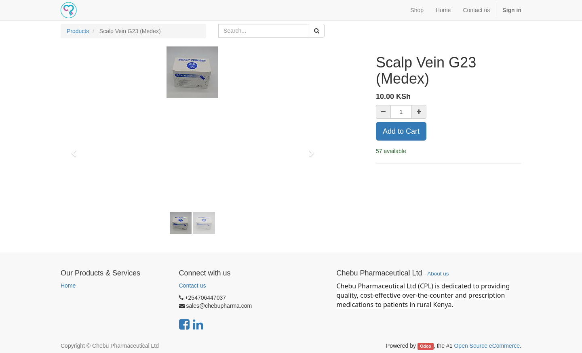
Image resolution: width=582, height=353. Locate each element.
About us (438, 274)
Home (68, 285)
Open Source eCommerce (487, 345)
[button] (76, 149)
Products (78, 31)
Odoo (425, 346)
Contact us (192, 285)
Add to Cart (401, 131)
